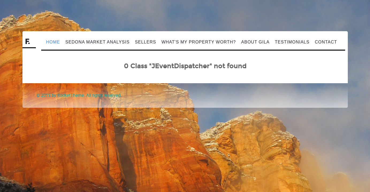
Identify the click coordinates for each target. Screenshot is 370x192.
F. (27, 41)
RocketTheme (70, 95)
